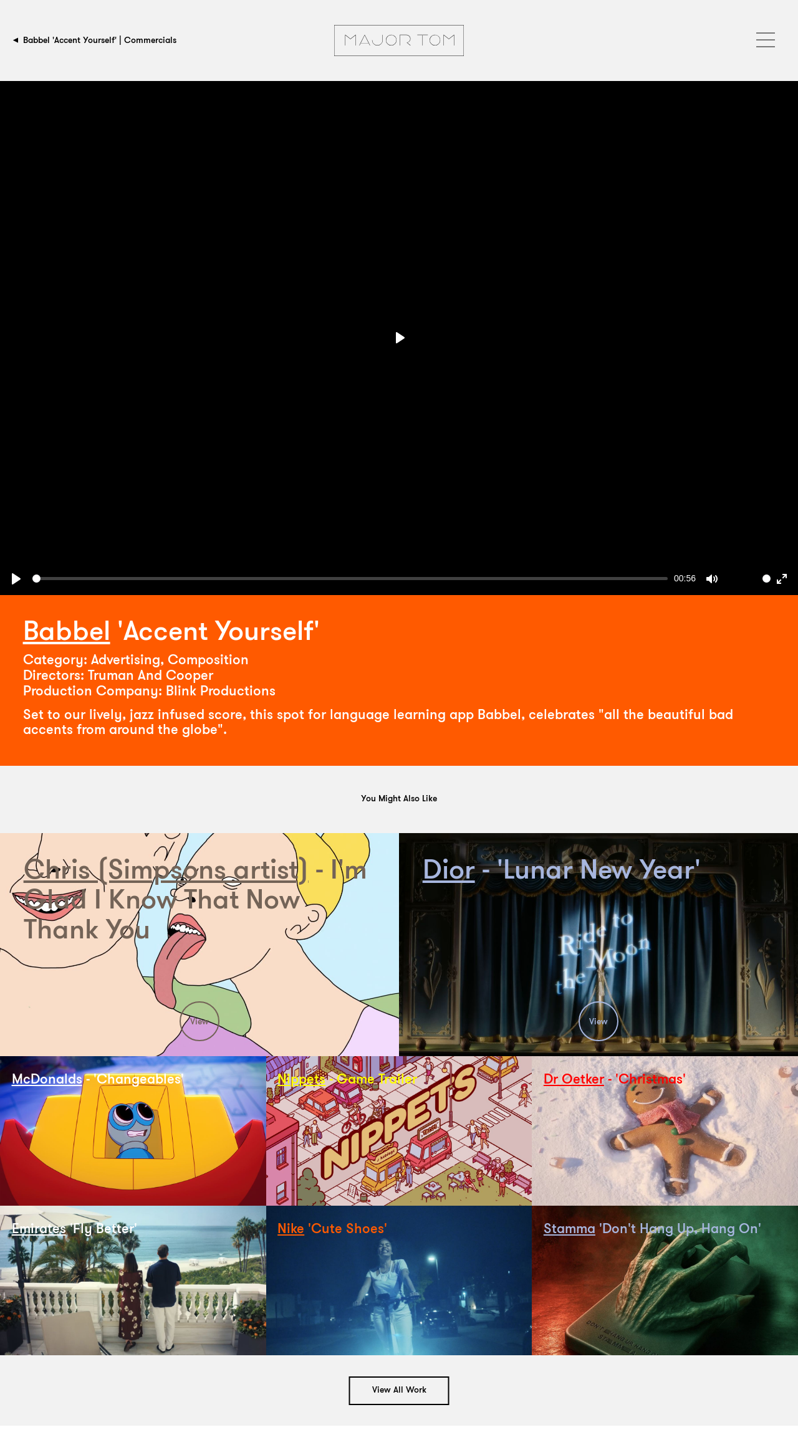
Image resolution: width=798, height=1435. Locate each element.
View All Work (399, 1390)
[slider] (350, 578)
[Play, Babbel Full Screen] (16, 579)
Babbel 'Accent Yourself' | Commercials (99, 40)
